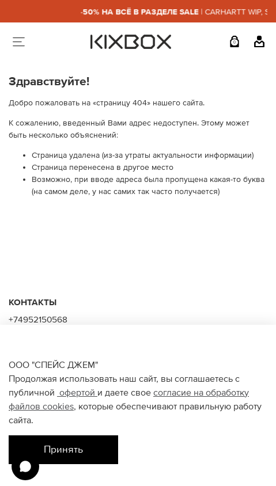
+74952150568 (38, 319)
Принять (63, 449)
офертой (77, 392)
